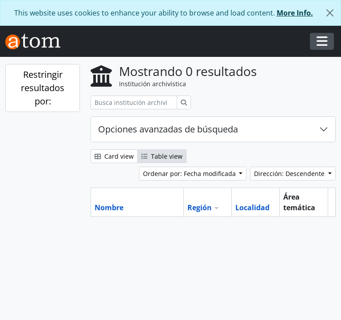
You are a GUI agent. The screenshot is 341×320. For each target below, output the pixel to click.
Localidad (252, 207)
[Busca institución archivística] (134, 102)
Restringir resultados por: (42, 87)
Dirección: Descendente (290, 173)
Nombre (109, 207)
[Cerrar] (330, 12)
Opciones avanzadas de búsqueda (168, 129)
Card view (114, 156)
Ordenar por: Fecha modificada (190, 173)
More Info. (295, 13)
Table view (161, 156)
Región (199, 207)
